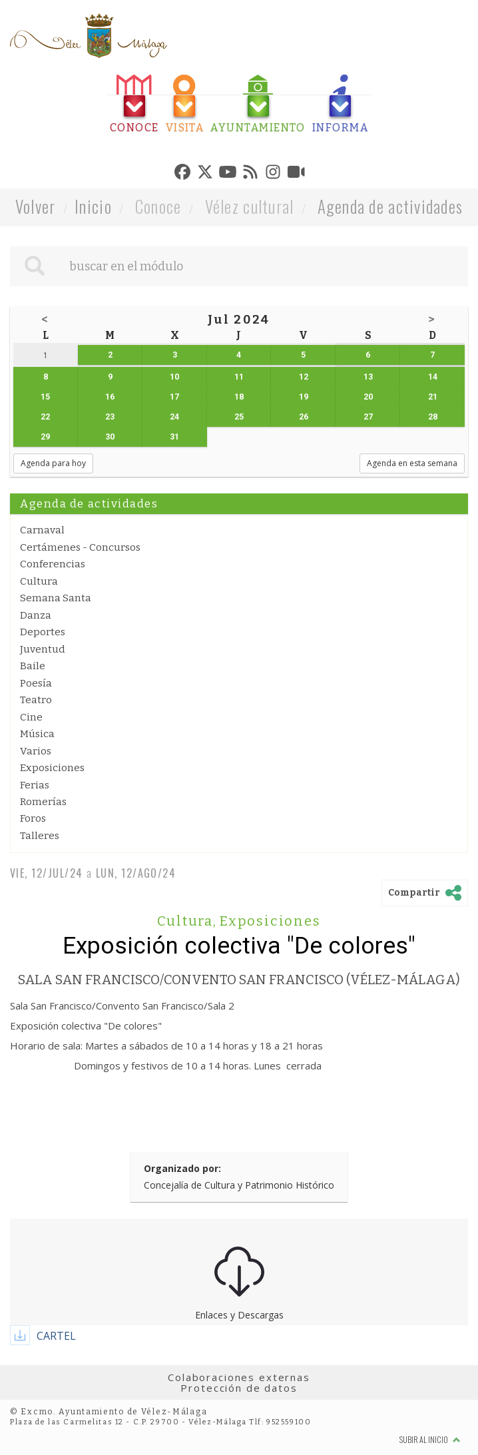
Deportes (42, 632)
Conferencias (52, 564)
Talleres (39, 836)
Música (37, 734)
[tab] (134, 104)
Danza (35, 615)
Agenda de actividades (390, 206)
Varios (35, 751)
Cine (31, 717)
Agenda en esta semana (412, 463)
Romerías (43, 802)
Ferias (34, 785)
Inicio (93, 206)
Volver (35, 206)
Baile (32, 666)
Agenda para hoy (53, 463)
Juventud (42, 649)
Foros (33, 818)
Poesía (36, 683)
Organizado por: (182, 1168)
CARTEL (56, 1335)
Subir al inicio (430, 1439)
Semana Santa (55, 598)
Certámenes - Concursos (80, 547)
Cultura (39, 581)
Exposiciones (52, 768)
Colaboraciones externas (239, 1377)
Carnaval (42, 530)
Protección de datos (238, 1387)
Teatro (36, 700)
